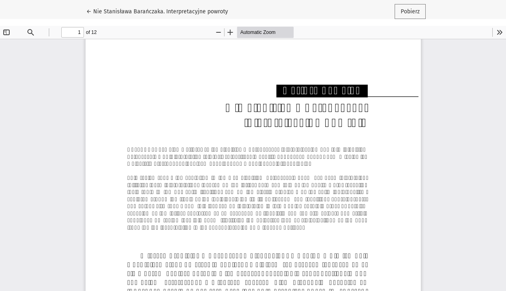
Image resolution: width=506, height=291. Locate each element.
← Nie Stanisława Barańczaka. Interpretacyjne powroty (157, 11)
